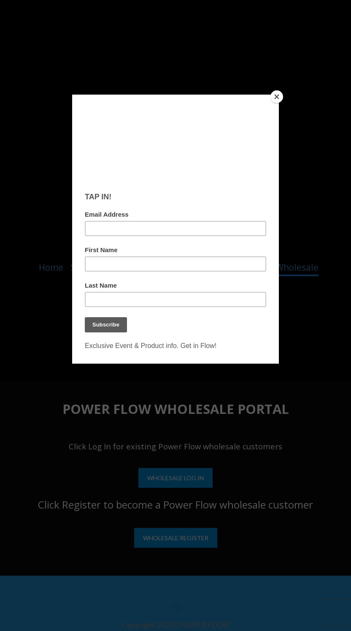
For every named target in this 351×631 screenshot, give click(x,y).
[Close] (276, 96)
